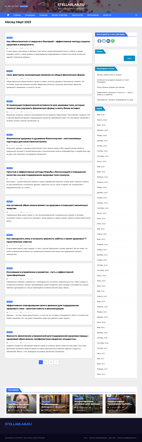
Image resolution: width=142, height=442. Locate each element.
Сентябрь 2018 (102, 343)
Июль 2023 (101, 218)
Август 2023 (101, 213)
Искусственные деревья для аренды (111, 87)
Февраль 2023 (102, 244)
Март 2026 (101, 125)
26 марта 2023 (13, 112)
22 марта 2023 (13, 212)
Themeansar (41, 438)
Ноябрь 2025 (102, 146)
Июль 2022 (101, 281)
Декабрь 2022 (102, 255)
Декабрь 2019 (102, 333)
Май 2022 (101, 291)
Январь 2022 (102, 312)
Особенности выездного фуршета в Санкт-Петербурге (53, 407)
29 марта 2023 (13, 48)
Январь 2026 (102, 135)
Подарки (43, 15)
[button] (136, 15)
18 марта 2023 (13, 312)
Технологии (77, 15)
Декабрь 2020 (102, 317)
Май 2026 (101, 115)
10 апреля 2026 (115, 407)
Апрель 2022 (102, 296)
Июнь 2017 (101, 353)
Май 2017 (100, 359)
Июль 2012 (101, 374)
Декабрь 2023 (102, 192)
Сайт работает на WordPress (14, 438)
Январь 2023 (102, 250)
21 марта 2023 (13, 245)
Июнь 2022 (101, 286)
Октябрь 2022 (102, 265)
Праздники (30, 15)
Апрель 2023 (102, 234)
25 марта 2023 (13, 145)
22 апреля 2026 (82, 407)
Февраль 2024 (102, 182)
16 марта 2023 (13, 342)
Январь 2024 (102, 187)
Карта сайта (112, 438)
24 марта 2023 (13, 178)
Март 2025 (101, 172)
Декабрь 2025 (102, 141)
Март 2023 (101, 239)
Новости (107, 15)
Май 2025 (101, 167)
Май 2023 (101, 229)
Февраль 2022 (102, 307)
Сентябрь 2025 (103, 156)
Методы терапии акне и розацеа (109, 75)
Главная (17, 15)
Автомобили (93, 15)
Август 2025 (101, 161)
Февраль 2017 (102, 369)
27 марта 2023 (13, 78)
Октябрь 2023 (102, 203)
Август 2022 (101, 276)
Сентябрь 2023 (103, 208)
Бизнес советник (59, 15)
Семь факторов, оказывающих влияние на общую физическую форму (45, 75)
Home (85, 438)
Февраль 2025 (102, 177)
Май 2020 (101, 327)
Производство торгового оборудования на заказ (115, 100)
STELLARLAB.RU (71, 5)
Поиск (100, 51)
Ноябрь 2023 (102, 198)
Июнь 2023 (101, 224)
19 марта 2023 (13, 279)
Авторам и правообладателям (98, 438)
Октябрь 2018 (102, 338)
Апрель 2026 (102, 120)
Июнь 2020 (101, 322)
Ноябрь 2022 (102, 260)
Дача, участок (46, 401)
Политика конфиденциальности (126, 438)
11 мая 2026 (47, 410)
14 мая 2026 (14, 410)
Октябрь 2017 (102, 348)
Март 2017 (101, 364)
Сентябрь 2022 (103, 270)
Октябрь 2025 (102, 151)
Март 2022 (101, 301)
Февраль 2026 (102, 130)
